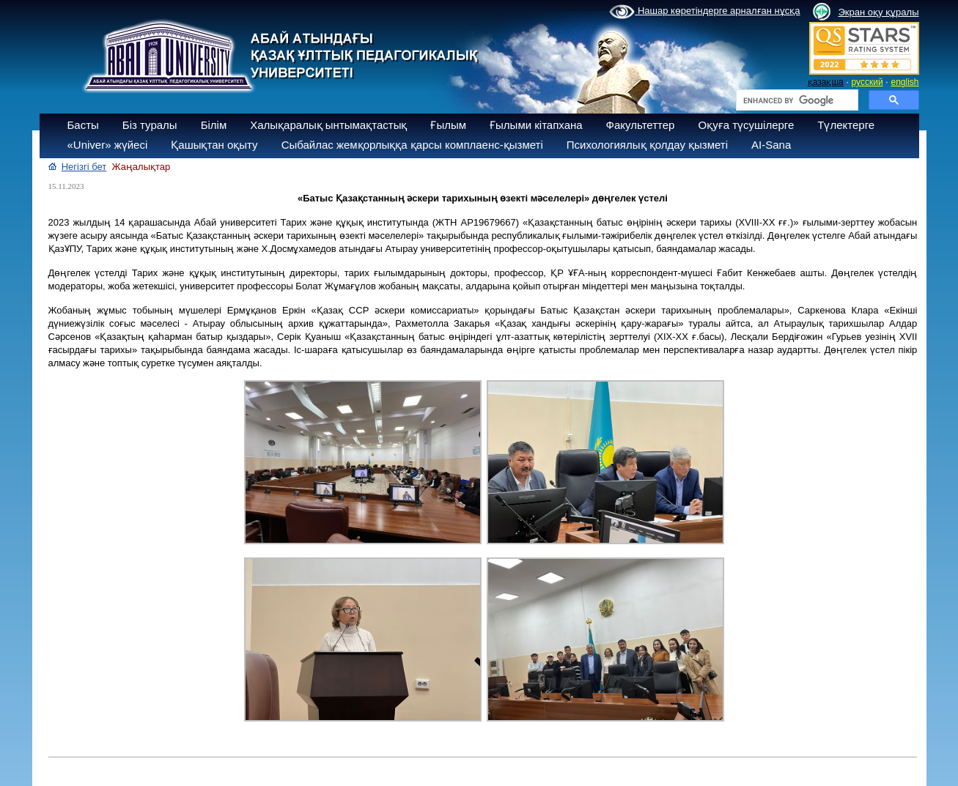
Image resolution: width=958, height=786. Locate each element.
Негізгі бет (84, 166)
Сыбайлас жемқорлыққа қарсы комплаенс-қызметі (412, 144)
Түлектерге (845, 125)
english (904, 82)
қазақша (826, 82)
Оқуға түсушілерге (746, 125)
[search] (795, 100)
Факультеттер (640, 125)
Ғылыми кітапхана (536, 125)
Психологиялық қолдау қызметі (647, 144)
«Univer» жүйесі (107, 144)
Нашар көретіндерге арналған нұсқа (704, 11)
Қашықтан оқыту (214, 144)
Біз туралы (149, 125)
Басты (83, 125)
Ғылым (448, 125)
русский (867, 82)
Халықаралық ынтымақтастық (328, 125)
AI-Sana (771, 144)
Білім (214, 125)
